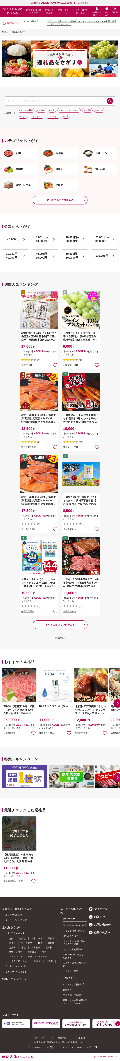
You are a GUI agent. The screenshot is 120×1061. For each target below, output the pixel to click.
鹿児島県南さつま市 (13, 881)
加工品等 (35, 947)
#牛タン (99, 110)
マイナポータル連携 (72, 995)
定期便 (37, 961)
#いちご (23, 116)
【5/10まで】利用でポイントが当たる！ (59, 3)
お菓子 (12, 947)
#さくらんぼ (37, 116)
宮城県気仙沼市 (28, 447)
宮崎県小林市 (69, 611)
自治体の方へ (100, 932)
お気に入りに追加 (33, 732)
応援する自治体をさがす (33, 11)
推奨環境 (62, 1037)
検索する (110, 101)
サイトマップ (41, 1037)
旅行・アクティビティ (38, 956)
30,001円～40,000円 (13, 255)
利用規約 (80, 1037)
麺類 (23, 947)
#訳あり (41, 110)
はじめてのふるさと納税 (75, 925)
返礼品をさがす (49, 11)
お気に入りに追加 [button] (55, 365)
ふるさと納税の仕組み (73, 930)
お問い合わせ (100, 924)
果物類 (51, 938)
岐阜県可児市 (27, 611)
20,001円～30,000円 (102, 239)
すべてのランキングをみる (60, 624)
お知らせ (97, 916)
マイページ (98, 908)
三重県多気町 (10, 733)
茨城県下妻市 (69, 529)
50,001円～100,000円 (73, 255)
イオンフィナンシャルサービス (78, 1047)
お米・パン (36, 938)
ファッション (15, 956)
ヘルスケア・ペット (18, 961)
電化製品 (32, 952)
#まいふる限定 (26, 110)
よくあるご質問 (70, 971)
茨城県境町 (26, 365)
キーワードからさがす (16, 920)
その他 (49, 961)
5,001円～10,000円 (42, 239)
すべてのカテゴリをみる (60, 200)
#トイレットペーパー (69, 110)
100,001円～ (103, 255)
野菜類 (12, 943)
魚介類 (22, 938)
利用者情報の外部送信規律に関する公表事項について (59, 1042)
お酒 (40, 943)
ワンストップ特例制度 (73, 984)
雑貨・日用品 (15, 952)
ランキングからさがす (16, 966)
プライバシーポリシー (38, 1047)
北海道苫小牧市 (46, 733)
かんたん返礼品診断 (72, 949)
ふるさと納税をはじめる (80, 11)
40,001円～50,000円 (43, 255)
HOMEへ (61, 638)
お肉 (11, 938)
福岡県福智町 (81, 733)
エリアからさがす (13, 915)
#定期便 (87, 110)
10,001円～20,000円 (73, 239)
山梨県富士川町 (70, 365)
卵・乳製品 (26, 943)
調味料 (49, 947)
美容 (44, 952)
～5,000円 (12, 239)
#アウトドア (53, 116)
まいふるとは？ (70, 936)
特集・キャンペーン (63, 11)
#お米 (52, 110)
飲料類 (51, 943)
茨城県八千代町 (70, 447)
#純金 (66, 116)
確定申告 (67, 990)
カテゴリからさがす (15, 933)
